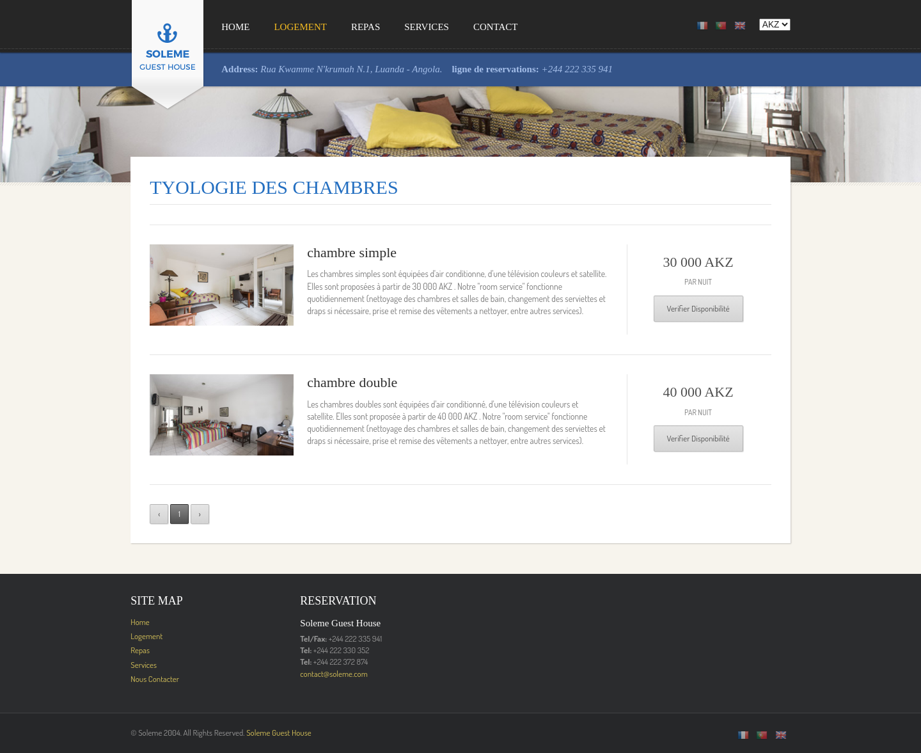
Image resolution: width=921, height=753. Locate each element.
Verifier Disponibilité (724, 308)
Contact (461, 27)
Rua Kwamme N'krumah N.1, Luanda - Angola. (318, 69)
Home (201, 27)
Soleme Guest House (244, 732)
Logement (265, 27)
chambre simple (334, 252)
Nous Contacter (120, 679)
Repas (331, 27)
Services (392, 27)
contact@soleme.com (316, 674)
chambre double (335, 382)
